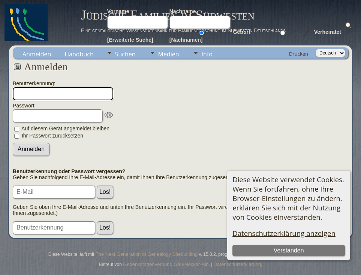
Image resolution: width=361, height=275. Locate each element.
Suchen (125, 54)
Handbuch (78, 54)
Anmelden (36, 54)
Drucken (298, 53)
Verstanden (289, 250)
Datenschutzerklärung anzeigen (284, 233)
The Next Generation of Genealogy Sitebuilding (147, 254)
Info (207, 54)
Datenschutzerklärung (237, 264)
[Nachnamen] (186, 40)
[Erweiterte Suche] (130, 40)
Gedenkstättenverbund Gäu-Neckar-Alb (165, 264)
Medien (168, 54)
